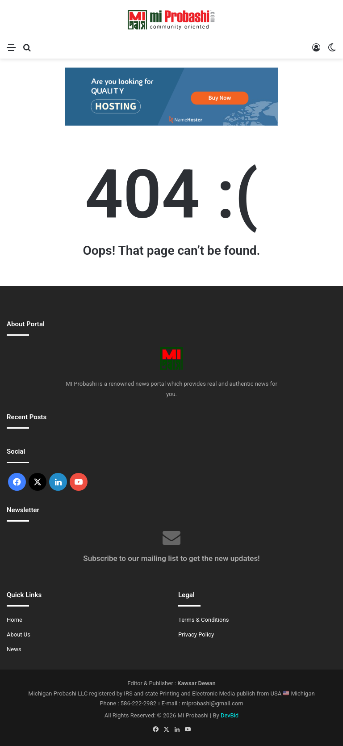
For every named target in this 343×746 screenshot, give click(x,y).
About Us (18, 634)
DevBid (229, 715)
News (14, 649)
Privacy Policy (196, 634)
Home (14, 619)
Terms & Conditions (203, 619)
